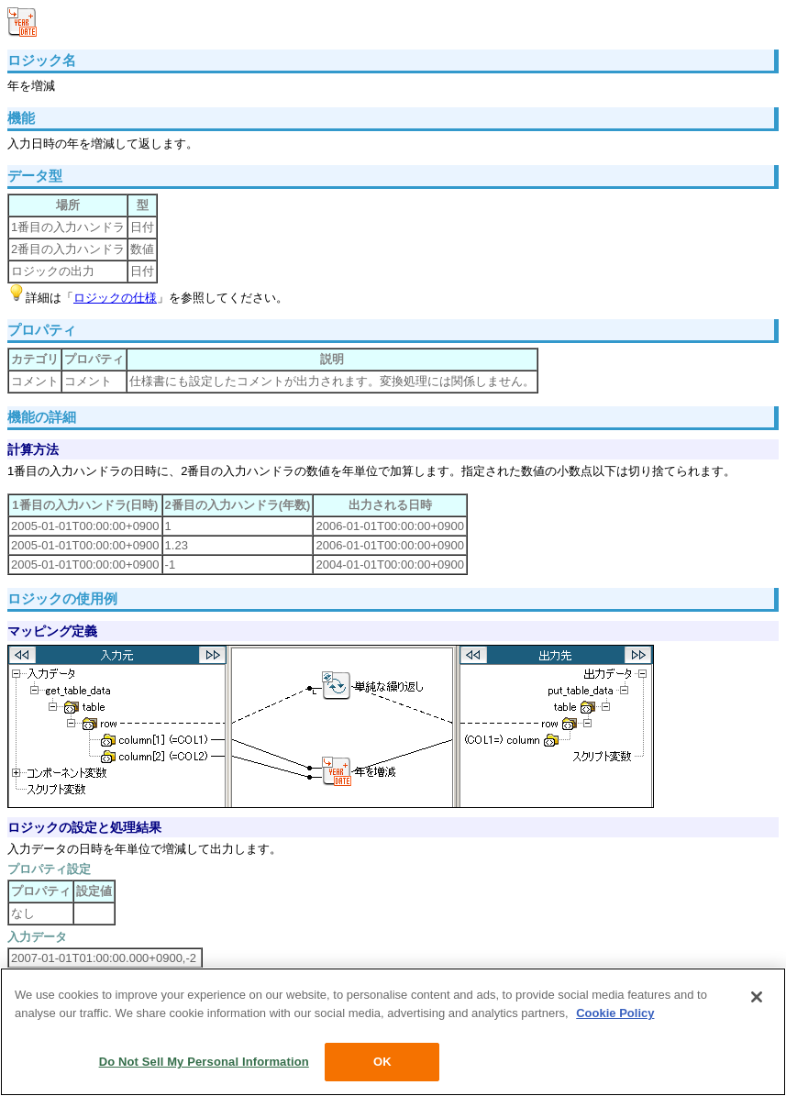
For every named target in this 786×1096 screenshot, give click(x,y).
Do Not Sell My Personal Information (204, 1061)
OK (382, 1061)
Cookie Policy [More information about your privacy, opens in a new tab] (615, 1013)
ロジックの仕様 (115, 297)
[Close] (756, 997)
